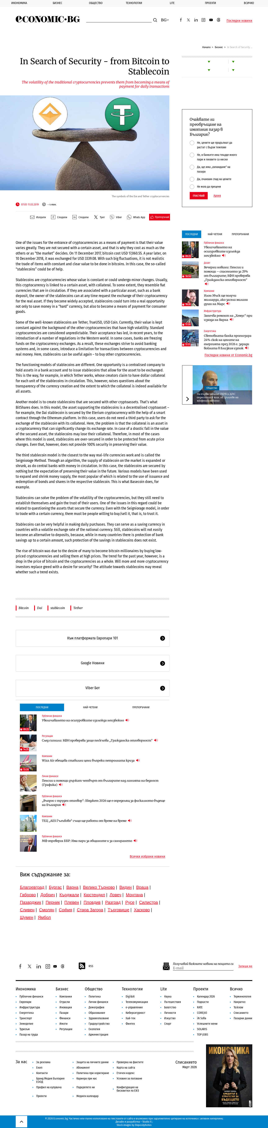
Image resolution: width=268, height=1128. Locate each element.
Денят (207, 262)
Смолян (46, 910)
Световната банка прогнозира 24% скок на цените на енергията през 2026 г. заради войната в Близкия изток (227, 342)
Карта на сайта (126, 1067)
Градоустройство (99, 1024)
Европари (25, 1002)
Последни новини (239, 20)
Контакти (42, 1073)
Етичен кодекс (126, 1073)
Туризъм (24, 1029)
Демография (96, 1007)
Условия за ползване (129, 1078)
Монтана (134, 894)
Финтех (130, 1024)
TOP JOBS (202, 1034)
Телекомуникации (137, 1002)
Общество (96, 3)
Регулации (47, 736)
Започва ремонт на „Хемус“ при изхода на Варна (228, 318)
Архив (217, 195)
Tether (78, 608)
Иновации (65, 1007)
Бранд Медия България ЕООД (50, 1080)
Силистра (148, 902)
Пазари (63, 1013)
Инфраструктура (212, 311)
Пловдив (92, 902)
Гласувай (199, 195)
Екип (39, 1067)
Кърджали (69, 894)
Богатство (170, 1007)
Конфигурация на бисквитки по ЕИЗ (128, 1089)
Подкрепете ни (85, 1087)
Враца (142, 887)
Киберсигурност (135, 1013)
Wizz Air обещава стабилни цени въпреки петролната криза (91, 760)
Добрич (47, 894)
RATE (200, 1007)
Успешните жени (207, 1024)
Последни (42, 707)
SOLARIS (202, 1029)
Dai (39, 608)
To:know (238, 1007)
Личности (170, 1013)
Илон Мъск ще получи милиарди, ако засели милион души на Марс (226, 300)
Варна (72, 887)
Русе (129, 902)
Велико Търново (99, 887)
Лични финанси (50, 776)
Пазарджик (30, 902)
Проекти (210, 3)
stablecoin (57, 608)
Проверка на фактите (130, 1062)
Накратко (239, 1002)
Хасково (142, 910)
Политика (95, 996)
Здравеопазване (99, 1018)
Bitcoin (24, 608)
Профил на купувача (49, 1087)
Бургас (55, 887)
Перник (53, 902)
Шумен (26, 917)
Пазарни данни (243, 1018)
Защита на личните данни (92, 1062)
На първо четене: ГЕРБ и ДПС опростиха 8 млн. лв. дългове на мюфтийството (217, 397)
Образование (97, 1013)
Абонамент (83, 1067)
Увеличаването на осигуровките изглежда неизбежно (85, 720)
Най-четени (90, 707)
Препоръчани (140, 707)
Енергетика (210, 331)
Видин (125, 887)
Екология (94, 1029)
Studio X (146, 1121)
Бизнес (57, 3)
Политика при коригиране (92, 1073)
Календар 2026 (206, 996)
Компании (47, 756)
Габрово (28, 894)
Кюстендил (94, 894)
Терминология (242, 996)
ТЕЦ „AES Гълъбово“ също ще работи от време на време (87, 821)
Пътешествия (172, 1002)
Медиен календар (87, 1096)
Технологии (134, 3)
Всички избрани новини (147, 856)
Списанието (241, 1013)
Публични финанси (52, 715)
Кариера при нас (86, 1078)
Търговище (118, 910)
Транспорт (25, 1018)
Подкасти (203, 1002)
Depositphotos (143, 1125)
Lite (172, 3)
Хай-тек (130, 1018)
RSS (85, 966)
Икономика (19, 3)
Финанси (65, 1018)
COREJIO (202, 1013)
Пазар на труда (28, 1034)
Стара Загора (90, 910)
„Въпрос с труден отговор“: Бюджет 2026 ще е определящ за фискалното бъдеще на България (103, 803)
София (65, 910)
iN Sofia (201, 1018)
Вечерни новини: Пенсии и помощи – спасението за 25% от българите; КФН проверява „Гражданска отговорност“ (227, 275)
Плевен (71, 902)
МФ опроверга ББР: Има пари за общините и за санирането (89, 841)
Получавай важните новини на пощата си (203, 964)
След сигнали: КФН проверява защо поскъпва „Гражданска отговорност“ (100, 740)
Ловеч (115, 894)
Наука (167, 996)
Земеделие (26, 1024)
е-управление (134, 1007)
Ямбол (44, 917)
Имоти (63, 1024)
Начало (206, 47)
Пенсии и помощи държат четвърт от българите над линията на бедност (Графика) (100, 783)
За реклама (43, 1062)
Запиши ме (245, 966)
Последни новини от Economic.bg (228, 355)
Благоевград (32, 887)
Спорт (167, 1024)
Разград (113, 902)
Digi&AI (130, 996)
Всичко (236, 989)
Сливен (27, 910)
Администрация (98, 1034)
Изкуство (169, 1018)
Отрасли (64, 1002)
